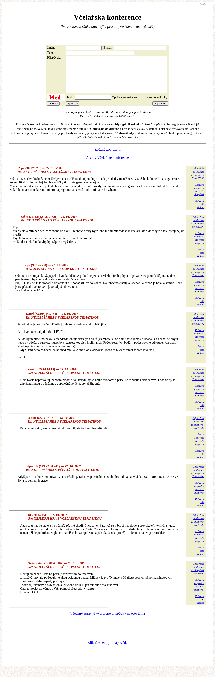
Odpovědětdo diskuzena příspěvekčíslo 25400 (197, 277)
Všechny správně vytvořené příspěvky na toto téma (107, 621)
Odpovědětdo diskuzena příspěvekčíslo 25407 (197, 527)
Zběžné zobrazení (107, 157)
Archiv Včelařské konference (107, 165)
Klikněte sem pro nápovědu (107, 650)
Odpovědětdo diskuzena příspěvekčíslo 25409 (197, 576)
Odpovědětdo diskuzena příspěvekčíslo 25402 (197, 326)
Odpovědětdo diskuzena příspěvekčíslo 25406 (197, 478)
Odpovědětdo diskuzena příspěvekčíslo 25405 (197, 430)
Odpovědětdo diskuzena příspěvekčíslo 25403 (197, 381)
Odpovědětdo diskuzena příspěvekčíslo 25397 (197, 229)
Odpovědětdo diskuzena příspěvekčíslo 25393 (197, 180)
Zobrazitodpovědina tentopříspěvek (199, 196)
